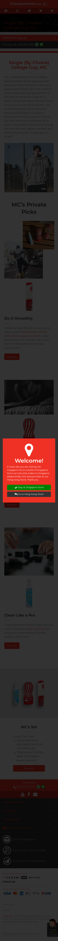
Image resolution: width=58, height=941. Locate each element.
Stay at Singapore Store (29, 487)
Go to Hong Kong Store (29, 494)
